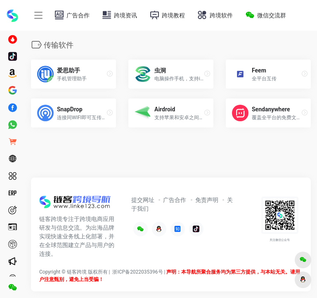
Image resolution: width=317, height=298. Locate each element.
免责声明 (206, 200)
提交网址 (142, 200)
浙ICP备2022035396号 (137, 272)
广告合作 (174, 200)
